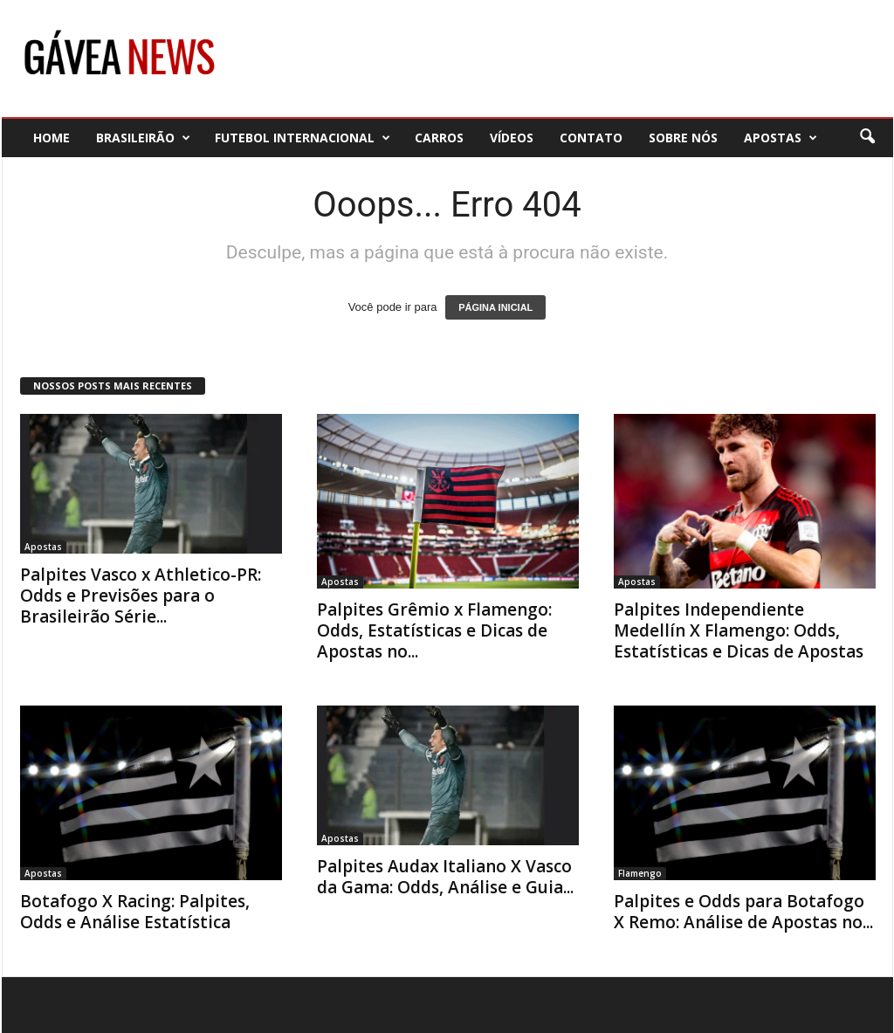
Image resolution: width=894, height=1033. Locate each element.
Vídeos (511, 137)
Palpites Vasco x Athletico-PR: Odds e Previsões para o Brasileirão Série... (140, 595)
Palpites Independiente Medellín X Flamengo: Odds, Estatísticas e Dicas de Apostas (738, 630)
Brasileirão (143, 137)
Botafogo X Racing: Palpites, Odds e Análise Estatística (135, 911)
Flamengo (640, 873)
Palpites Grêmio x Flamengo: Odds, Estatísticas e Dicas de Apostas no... (434, 630)
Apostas (780, 137)
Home (51, 137)
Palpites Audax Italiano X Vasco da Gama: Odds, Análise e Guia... (445, 877)
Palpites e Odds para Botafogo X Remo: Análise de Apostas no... (743, 911)
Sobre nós (683, 137)
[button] (867, 137)
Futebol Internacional (302, 137)
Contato (591, 137)
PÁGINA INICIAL (495, 307)
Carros (439, 137)
